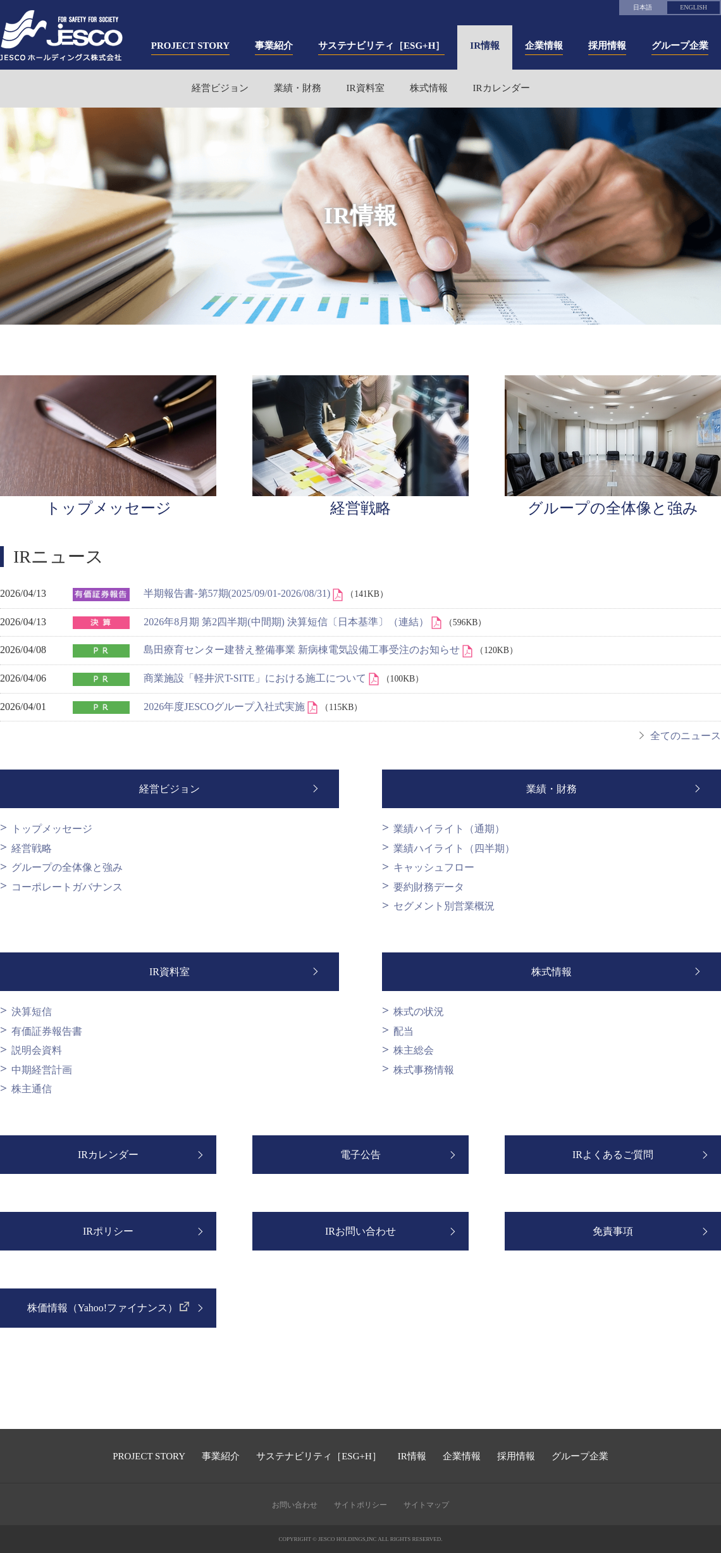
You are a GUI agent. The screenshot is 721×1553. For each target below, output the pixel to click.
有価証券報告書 (46, 1031)
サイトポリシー (360, 1504)
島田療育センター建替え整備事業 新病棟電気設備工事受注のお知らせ (303, 649)
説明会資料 (36, 1050)
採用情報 (516, 1456)
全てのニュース (685, 735)
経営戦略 (31, 848)
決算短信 (31, 1011)
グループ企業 (580, 1456)
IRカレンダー (501, 88)
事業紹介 (221, 1456)
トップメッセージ (51, 828)
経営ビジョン (220, 88)
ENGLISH (693, 7)
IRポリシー (108, 1231)
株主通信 (31, 1088)
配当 (403, 1031)
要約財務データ (428, 887)
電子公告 (360, 1154)
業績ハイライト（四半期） (454, 848)
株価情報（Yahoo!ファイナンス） (102, 1307)
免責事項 (613, 1231)
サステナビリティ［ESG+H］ (318, 1456)
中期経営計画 (41, 1069)
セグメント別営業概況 (444, 906)
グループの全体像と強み (67, 867)
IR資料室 (366, 88)
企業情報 (462, 1456)
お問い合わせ (294, 1504)
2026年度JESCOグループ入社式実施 (225, 706)
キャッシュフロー (433, 867)
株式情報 (429, 88)
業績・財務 (297, 88)
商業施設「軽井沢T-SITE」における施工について (256, 678)
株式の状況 (418, 1011)
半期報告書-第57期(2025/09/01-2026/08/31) (238, 593)
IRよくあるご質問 (612, 1154)
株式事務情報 (423, 1069)
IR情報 (412, 1456)
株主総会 (413, 1050)
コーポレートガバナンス (67, 887)
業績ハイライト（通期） (449, 828)
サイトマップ (426, 1504)
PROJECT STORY (149, 1456)
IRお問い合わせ (360, 1231)
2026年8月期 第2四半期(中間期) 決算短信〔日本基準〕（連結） (287, 621)
